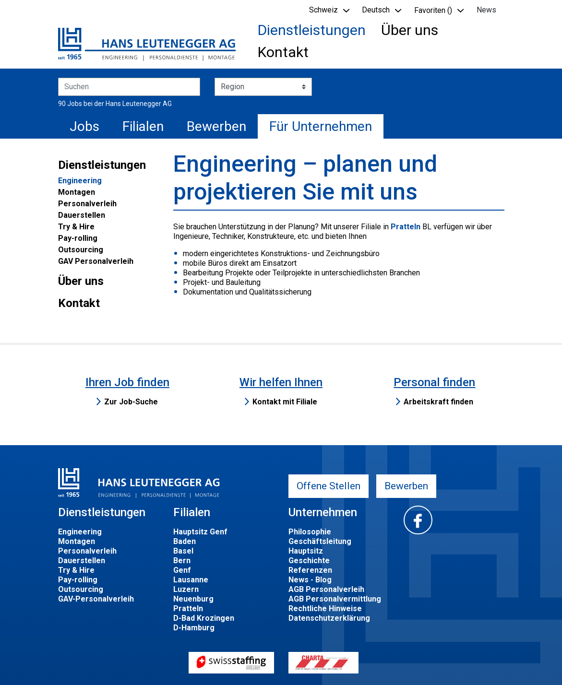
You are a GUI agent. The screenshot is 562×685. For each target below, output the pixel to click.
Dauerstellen (81, 215)
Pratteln (405, 226)
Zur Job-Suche (131, 401)
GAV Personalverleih (95, 261)
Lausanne (190, 579)
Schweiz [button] (323, 9)
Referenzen (310, 570)
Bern (182, 560)
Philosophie (309, 531)
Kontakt (283, 52)
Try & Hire (76, 226)
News (486, 9)
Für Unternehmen (320, 126)
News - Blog (310, 579)
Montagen (76, 192)
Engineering (80, 180)
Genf (182, 570)
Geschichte (309, 560)
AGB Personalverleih (326, 589)
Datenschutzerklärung (329, 618)
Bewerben (216, 126)
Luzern (186, 589)
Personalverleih (87, 203)
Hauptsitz (305, 550)
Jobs (84, 126)
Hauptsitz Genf (200, 531)
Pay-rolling (77, 238)
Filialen (143, 126)
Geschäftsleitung (319, 541)
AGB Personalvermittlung (334, 598)
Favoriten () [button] (433, 10)
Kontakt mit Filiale (284, 401)
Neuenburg (193, 598)
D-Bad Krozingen (203, 618)
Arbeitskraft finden (438, 401)
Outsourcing (80, 249)
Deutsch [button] (376, 9)
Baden (184, 541)
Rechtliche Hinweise (325, 608)
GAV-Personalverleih (96, 598)
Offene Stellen (328, 486)
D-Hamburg (194, 627)
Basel (183, 550)
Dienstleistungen (312, 30)
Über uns (409, 30)
